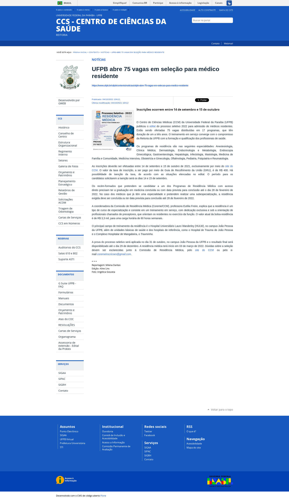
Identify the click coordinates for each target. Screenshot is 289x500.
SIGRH (147, 455)
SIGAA (63, 435)
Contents (94, 52)
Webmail (228, 43)
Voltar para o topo (222, 409)
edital (152, 126)
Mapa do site (226, 10)
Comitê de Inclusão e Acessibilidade (113, 437)
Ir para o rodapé (121, 10)
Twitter (226, 27)
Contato (215, 43)
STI (61, 447)
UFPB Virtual (67, 439)
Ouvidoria (107, 431)
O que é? (191, 431)
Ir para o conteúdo (65, 10)
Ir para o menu (85, 10)
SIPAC (147, 451)
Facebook (231, 27)
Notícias (105, 52)
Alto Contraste (207, 10)
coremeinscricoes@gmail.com (114, 254)
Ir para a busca (103, 10)
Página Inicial (80, 52)
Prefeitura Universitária (72, 443)
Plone (103, 495)
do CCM (208, 250)
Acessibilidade (187, 10)
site (227, 166)
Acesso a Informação (113, 442)
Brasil (68, 3)
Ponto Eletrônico (69, 431)
